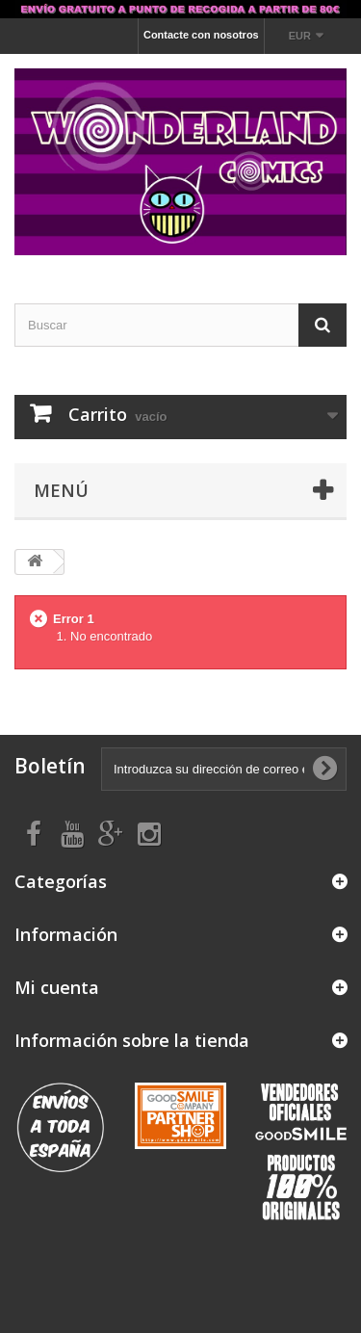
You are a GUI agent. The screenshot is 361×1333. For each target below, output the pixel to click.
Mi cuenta (56, 987)
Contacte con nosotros (201, 34)
